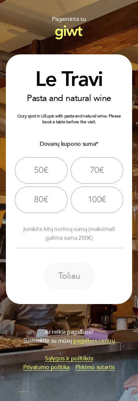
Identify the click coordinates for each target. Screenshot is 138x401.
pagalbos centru (94, 341)
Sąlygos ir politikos (69, 358)
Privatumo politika (46, 367)
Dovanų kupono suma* (69, 144)
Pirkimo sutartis (95, 367)
